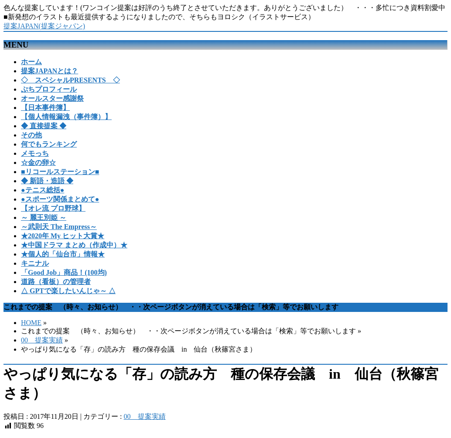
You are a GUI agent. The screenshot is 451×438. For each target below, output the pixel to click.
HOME (31, 322)
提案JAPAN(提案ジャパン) (44, 26)
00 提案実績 (42, 340)
